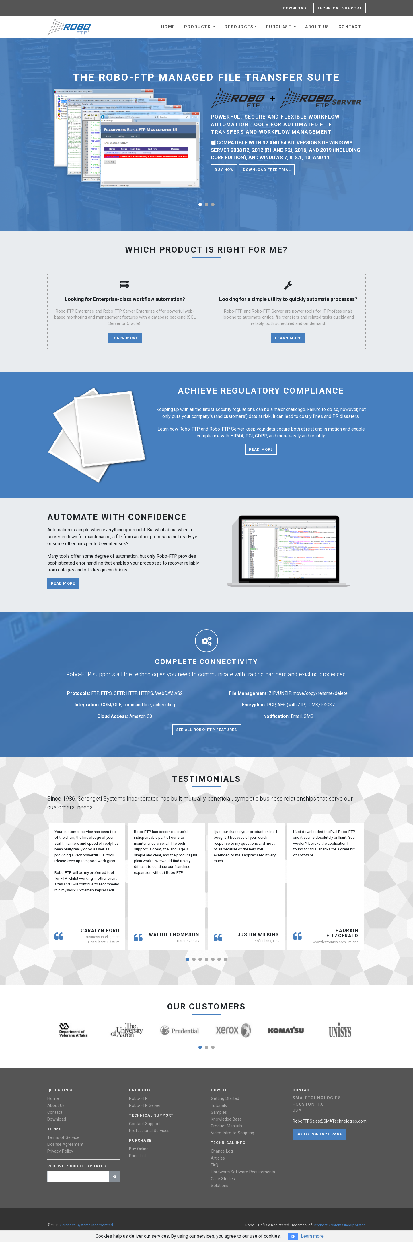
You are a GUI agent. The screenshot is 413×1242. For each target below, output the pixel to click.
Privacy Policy (60, 1151)
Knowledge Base (226, 1119)
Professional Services (149, 1130)
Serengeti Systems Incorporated (86, 1225)
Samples (219, 1112)
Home (168, 27)
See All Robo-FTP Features (206, 730)
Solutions (219, 1185)
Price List (137, 1155)
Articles (218, 1158)
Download (294, 8)
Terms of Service (63, 1137)
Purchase (279, 27)
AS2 (178, 693)
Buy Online (139, 1149)
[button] (200, 204)
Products (198, 27)
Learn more (312, 1236)
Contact (349, 27)
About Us (317, 27)
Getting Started (225, 1098)
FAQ (214, 1165)
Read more (261, 449)
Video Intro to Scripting (232, 1133)
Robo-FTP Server (145, 1105)
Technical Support (339, 8)
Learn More (125, 338)
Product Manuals (226, 1126)
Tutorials (219, 1105)
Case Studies (223, 1178)
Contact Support (144, 1123)
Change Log (222, 1151)
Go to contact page (319, 1134)
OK (293, 1237)
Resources (239, 27)
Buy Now (224, 170)
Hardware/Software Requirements (243, 1172)
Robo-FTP (138, 1098)
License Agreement (65, 1144)
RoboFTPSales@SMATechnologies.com (330, 1121)
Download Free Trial (267, 170)
